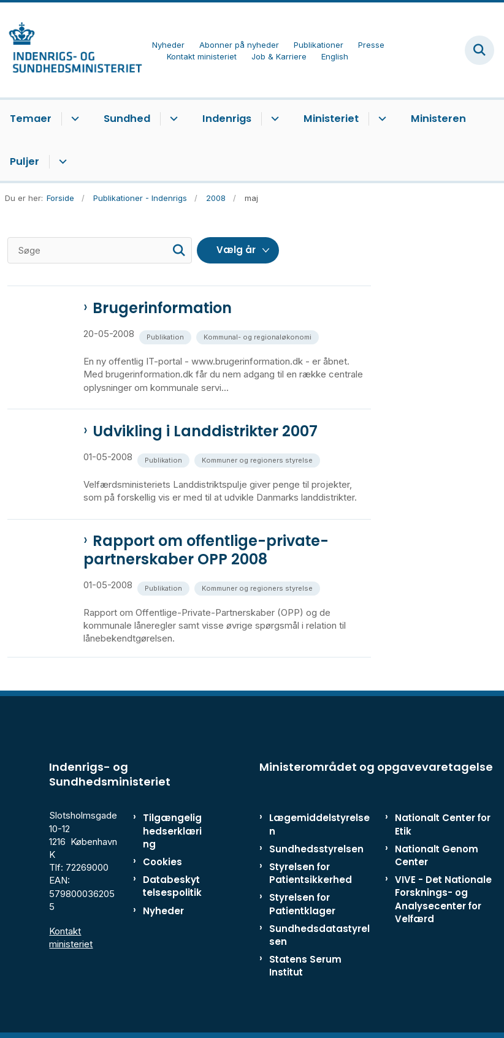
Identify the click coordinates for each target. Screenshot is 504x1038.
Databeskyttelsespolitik (172, 886)
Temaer (31, 119)
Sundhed (127, 119)
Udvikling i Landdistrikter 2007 (205, 431)
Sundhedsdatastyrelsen (319, 935)
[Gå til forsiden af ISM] (71, 50)
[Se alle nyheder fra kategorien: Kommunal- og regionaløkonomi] (258, 336)
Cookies (162, 861)
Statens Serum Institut (305, 966)
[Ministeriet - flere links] (380, 119)
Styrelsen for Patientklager (302, 904)
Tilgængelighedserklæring (172, 830)
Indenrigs (226, 119)
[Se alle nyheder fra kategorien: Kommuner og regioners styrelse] (258, 459)
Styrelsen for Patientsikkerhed (310, 873)
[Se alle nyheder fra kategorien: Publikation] (166, 336)
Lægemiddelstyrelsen (319, 824)
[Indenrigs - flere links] (273, 119)
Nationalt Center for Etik (443, 824)
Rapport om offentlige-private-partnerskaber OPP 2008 (206, 550)
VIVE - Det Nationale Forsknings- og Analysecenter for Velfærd (443, 899)
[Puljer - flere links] (61, 162)
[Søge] (99, 250)
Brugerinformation (162, 308)
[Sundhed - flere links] (172, 119)
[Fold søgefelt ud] (479, 50)
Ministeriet (331, 119)
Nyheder (163, 910)
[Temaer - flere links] (73, 119)
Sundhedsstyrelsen (316, 849)
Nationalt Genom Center (436, 855)
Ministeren (438, 119)
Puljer (24, 161)
